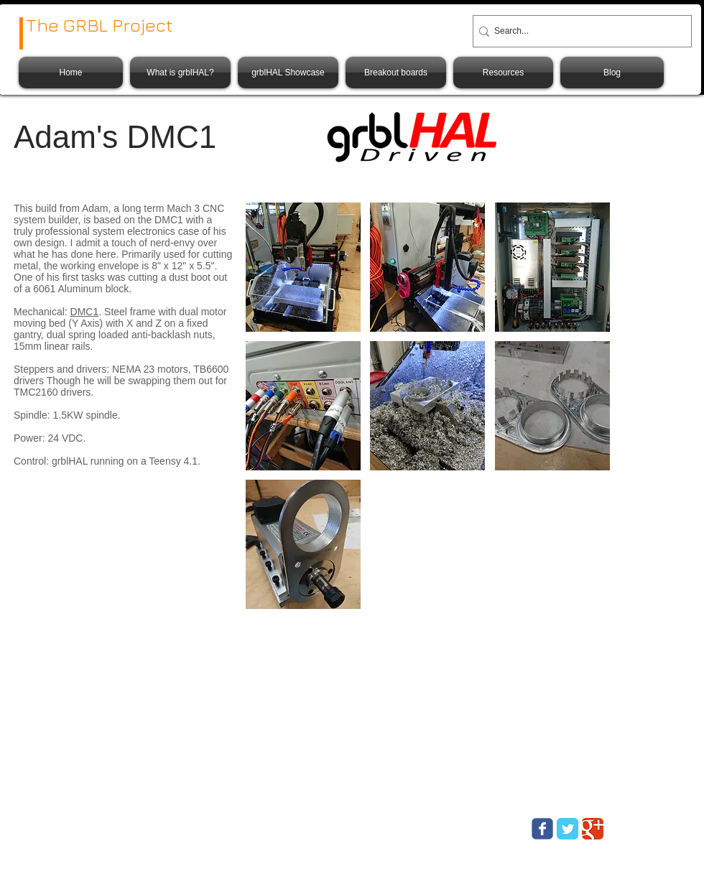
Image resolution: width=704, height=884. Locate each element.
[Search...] (577, 31)
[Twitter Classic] (567, 828)
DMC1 (84, 311)
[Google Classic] (592, 828)
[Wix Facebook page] (542, 828)
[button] (303, 267)
